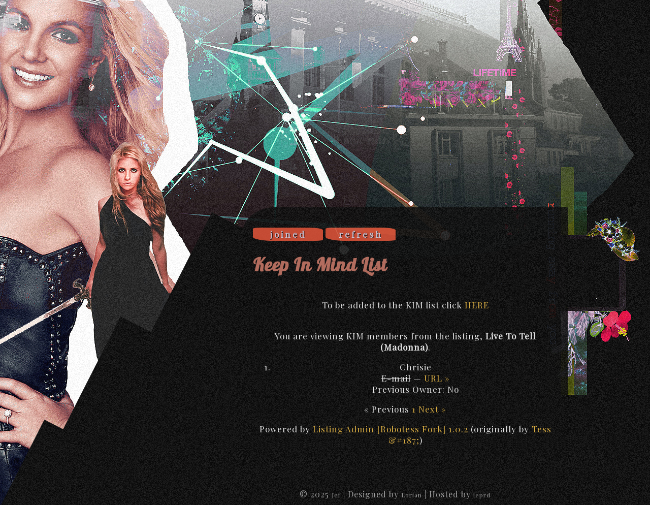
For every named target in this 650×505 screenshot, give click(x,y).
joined (288, 234)
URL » (437, 378)
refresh (361, 234)
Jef (336, 495)
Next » (432, 409)
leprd (482, 495)
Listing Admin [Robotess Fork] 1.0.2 (390, 428)
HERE (477, 304)
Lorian (411, 495)
